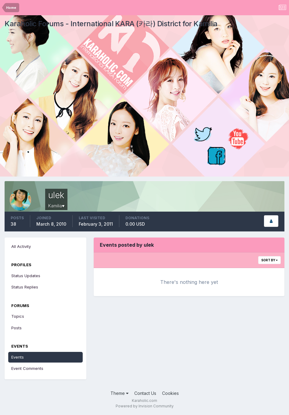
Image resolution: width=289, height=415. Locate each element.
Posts (16, 327)
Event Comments (27, 368)
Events (17, 357)
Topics (17, 316)
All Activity (21, 246)
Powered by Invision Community (145, 406)
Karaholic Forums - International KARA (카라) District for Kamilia (111, 23)
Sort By (269, 260)
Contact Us (145, 393)
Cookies (170, 393)
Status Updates (25, 275)
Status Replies (24, 286)
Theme (119, 393)
